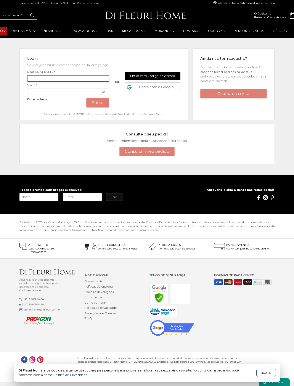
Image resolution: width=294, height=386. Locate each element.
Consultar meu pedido (147, 151)
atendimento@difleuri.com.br (42, 309)
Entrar (98, 102)
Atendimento (93, 281)
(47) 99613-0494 (34, 299)
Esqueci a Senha (37, 99)
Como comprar (95, 302)
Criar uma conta (233, 93)
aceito (266, 373)
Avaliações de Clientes (100, 313)
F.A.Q (88, 318)
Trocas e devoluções (99, 292)
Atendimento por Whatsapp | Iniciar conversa (244, 3)
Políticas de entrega (98, 286)
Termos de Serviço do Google (148, 114)
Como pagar (93, 297)
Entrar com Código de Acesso (152, 76)
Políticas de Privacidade (117, 114)
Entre (258, 17)
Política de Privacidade (70, 375)
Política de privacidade (100, 307)
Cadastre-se (276, 17)
